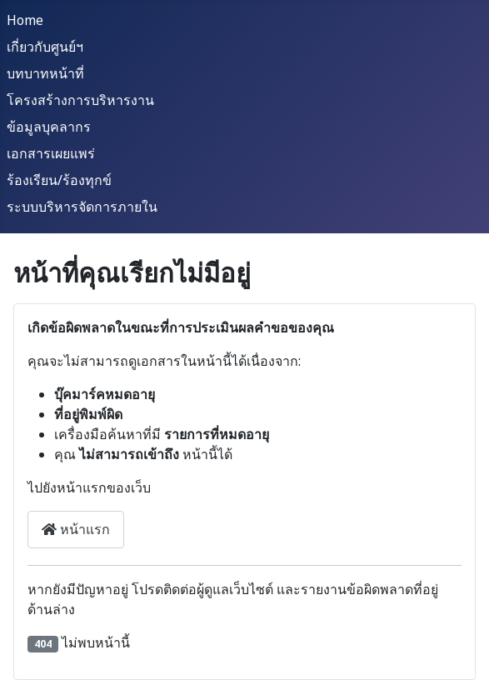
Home (25, 20)
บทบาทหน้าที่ (45, 73)
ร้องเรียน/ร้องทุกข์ (59, 180)
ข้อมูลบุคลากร (49, 127)
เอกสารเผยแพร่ (51, 153)
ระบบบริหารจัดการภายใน (82, 207)
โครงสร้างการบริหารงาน (80, 100)
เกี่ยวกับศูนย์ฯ (45, 47)
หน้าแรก (76, 529)
